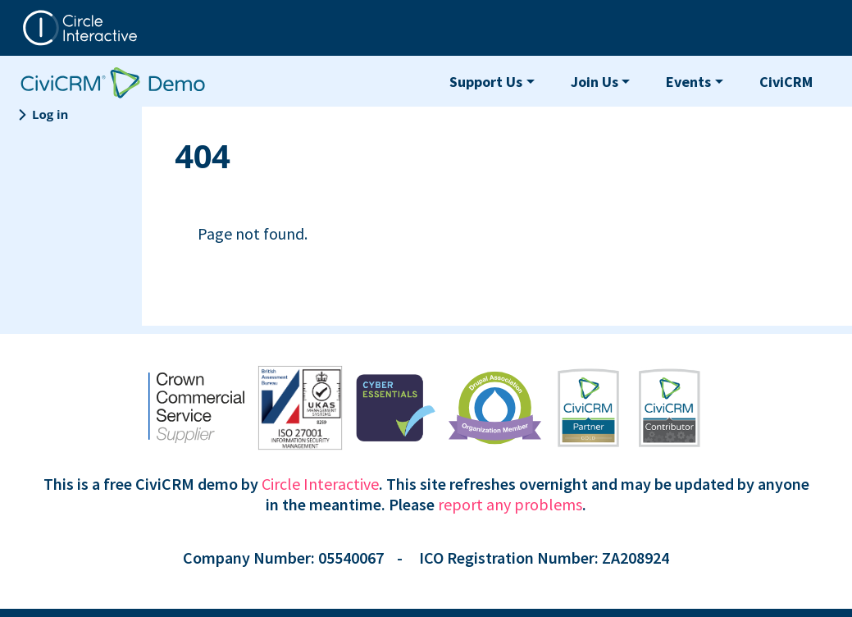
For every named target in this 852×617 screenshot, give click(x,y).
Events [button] (688, 81)
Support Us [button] (485, 81)
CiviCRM (786, 81)
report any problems (510, 504)
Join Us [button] (594, 81)
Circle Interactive (320, 483)
